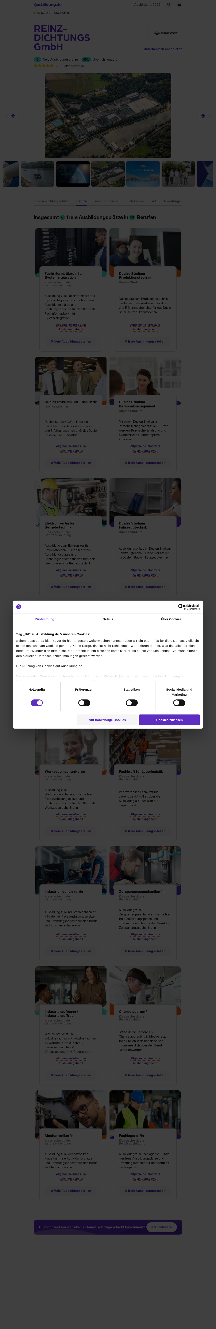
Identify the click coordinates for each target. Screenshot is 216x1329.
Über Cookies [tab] (171, 619)
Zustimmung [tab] (44, 619)
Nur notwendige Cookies (107, 720)
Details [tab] (108, 619)
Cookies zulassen (169, 720)
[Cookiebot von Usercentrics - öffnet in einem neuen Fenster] (181, 607)
